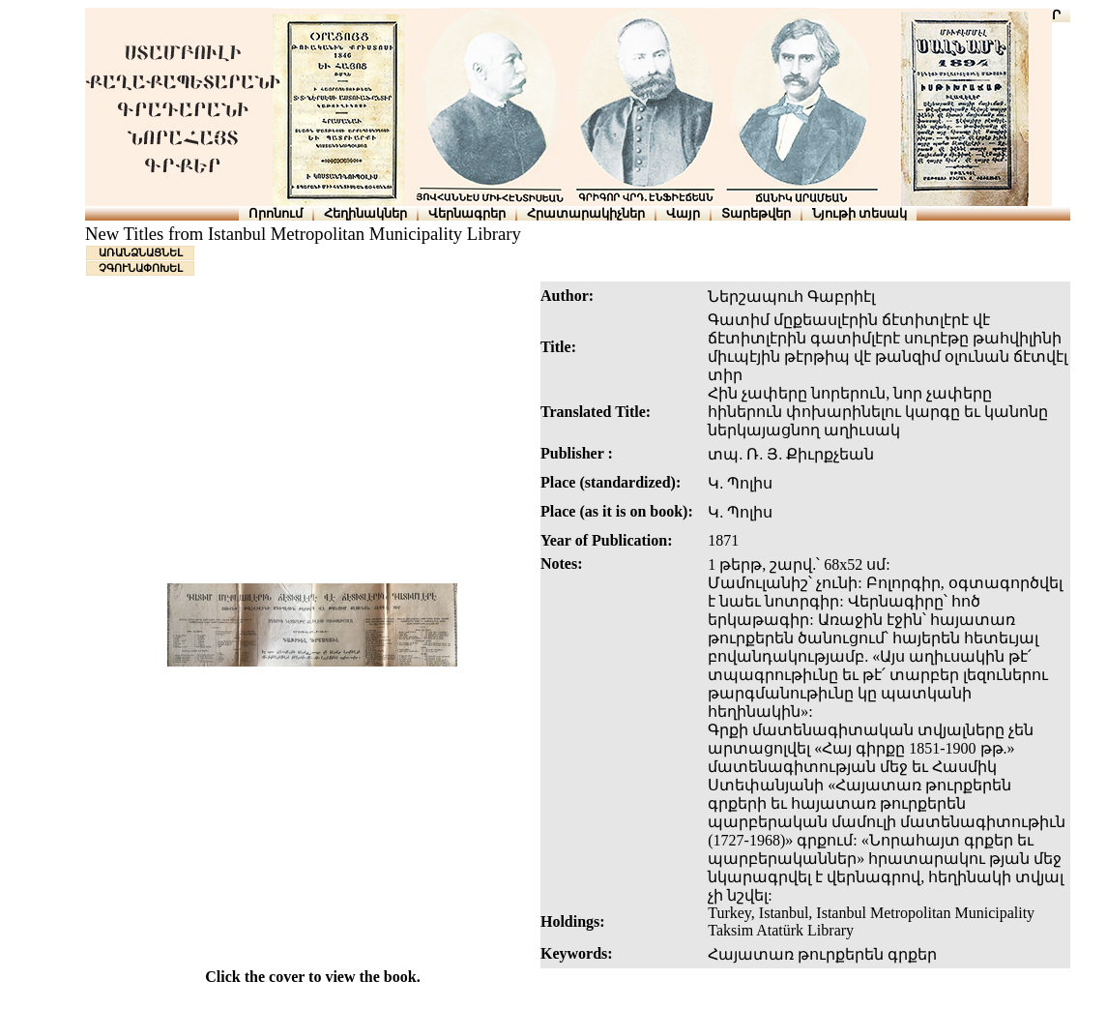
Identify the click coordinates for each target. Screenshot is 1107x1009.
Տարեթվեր (756, 213)
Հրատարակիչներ (586, 213)
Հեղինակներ (365, 213)
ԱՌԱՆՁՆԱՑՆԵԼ (141, 252)
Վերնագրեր (467, 213)
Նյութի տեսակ (860, 213)
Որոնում (275, 213)
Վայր (683, 213)
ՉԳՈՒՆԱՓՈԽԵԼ (141, 268)
